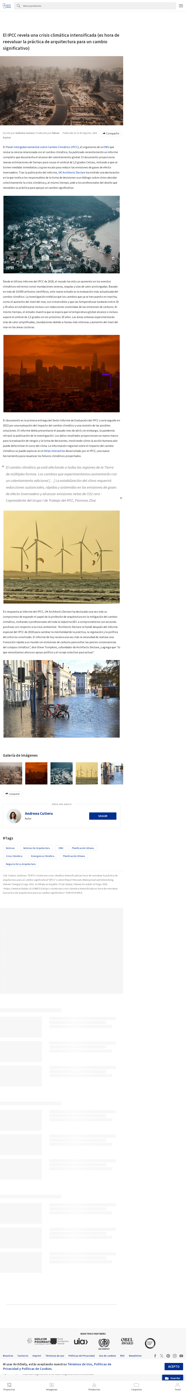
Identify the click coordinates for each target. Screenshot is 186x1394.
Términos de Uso (80, 1364)
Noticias (10, 848)
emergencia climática (42, 856)
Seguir (102, 816)
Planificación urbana (83, 848)
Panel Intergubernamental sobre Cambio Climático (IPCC (42, 147)
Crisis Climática (14, 856)
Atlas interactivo (54, 451)
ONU (106, 147)
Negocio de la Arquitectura (21, 864)
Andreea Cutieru (39, 813)
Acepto (173, 1366)
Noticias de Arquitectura (36, 848)
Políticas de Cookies (37, 1368)
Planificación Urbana (74, 856)
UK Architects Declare (71, 173)
